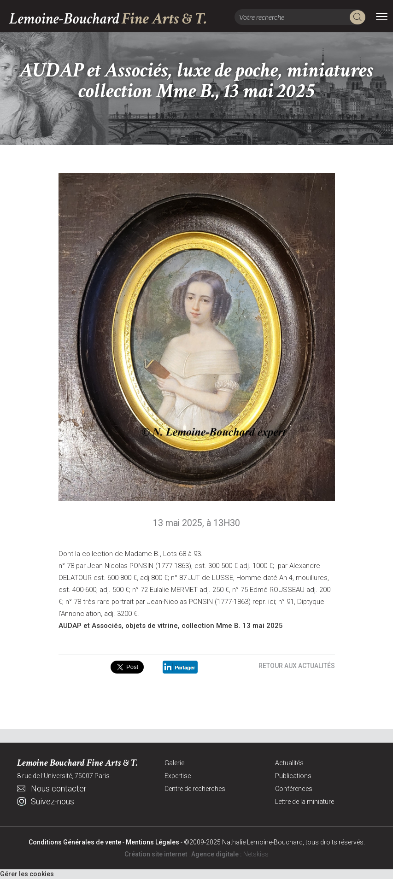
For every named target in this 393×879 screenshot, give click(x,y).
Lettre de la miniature (304, 801)
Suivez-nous (52, 801)
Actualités (289, 763)
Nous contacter (59, 788)
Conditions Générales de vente (75, 842)
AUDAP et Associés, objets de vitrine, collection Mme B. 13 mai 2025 (171, 625)
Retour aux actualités (296, 665)
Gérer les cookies (27, 874)
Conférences (293, 788)
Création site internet (155, 854)
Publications (293, 775)
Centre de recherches (194, 788)
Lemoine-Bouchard (108, 18)
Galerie (174, 763)
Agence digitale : (217, 854)
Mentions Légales (152, 842)
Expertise (177, 775)
